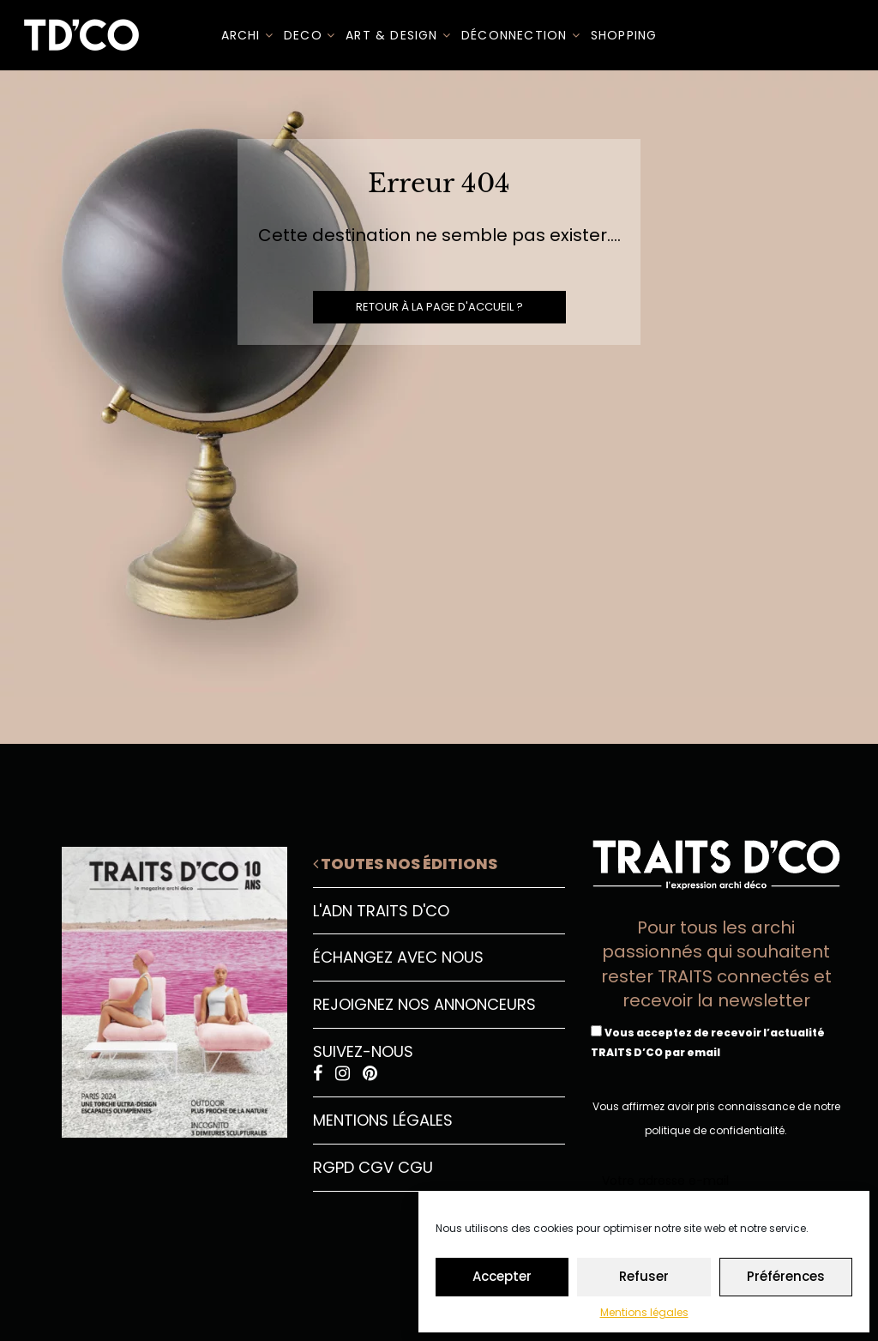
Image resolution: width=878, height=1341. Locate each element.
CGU (415, 1167)
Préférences (786, 1276)
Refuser (644, 1276)
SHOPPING (624, 35)
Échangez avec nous (398, 957)
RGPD (333, 1167)
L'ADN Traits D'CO (381, 910)
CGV (376, 1167)
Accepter (502, 1276)
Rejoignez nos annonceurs (424, 1004)
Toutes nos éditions (405, 863)
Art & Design (398, 35)
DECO (309, 35)
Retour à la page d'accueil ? (439, 307)
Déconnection (520, 35)
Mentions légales (644, 1312)
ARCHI (247, 35)
